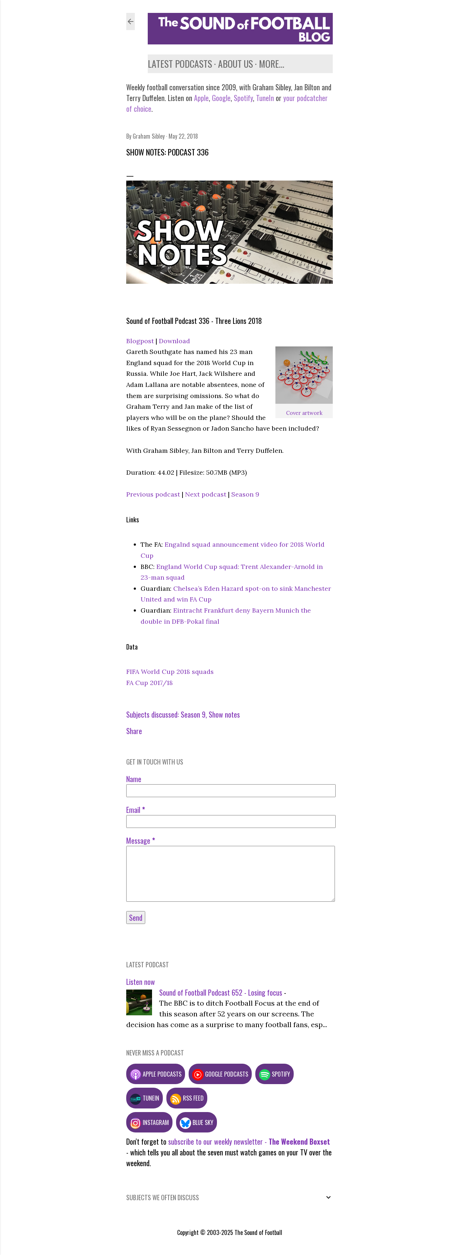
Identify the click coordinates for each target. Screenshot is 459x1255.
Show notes (224, 714)
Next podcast (205, 494)
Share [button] (134, 730)
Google (220, 97)
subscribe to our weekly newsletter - (249, 1141)
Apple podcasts (155, 1073)
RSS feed (187, 1097)
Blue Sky (196, 1122)
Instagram (149, 1122)
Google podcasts (220, 1073)
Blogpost (140, 341)
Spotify (243, 97)
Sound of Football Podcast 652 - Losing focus (220, 992)
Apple (201, 97)
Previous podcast (153, 494)
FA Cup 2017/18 (149, 683)
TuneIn (265, 97)
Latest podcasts (180, 64)
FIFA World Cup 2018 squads (170, 671)
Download (174, 341)
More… (271, 64)
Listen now (140, 981)
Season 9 (245, 494)
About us (235, 64)
